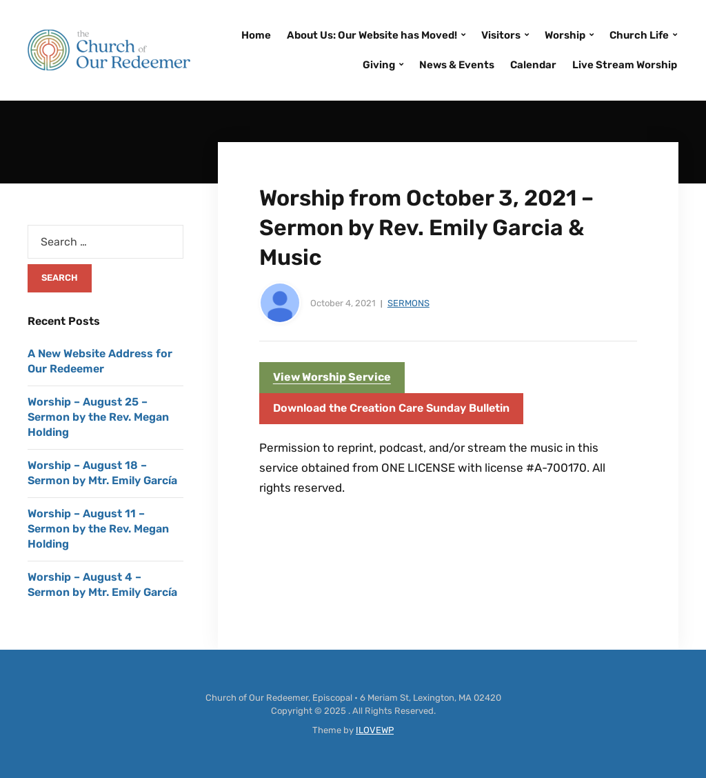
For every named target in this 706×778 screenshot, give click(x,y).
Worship (565, 35)
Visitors (501, 35)
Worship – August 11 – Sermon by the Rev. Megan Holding (98, 529)
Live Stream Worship (624, 65)
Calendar (533, 65)
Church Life (639, 35)
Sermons (408, 303)
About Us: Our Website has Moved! (372, 35)
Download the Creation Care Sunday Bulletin (391, 408)
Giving (379, 65)
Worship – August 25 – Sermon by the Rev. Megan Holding (98, 417)
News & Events (456, 65)
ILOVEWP (375, 730)
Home (256, 35)
